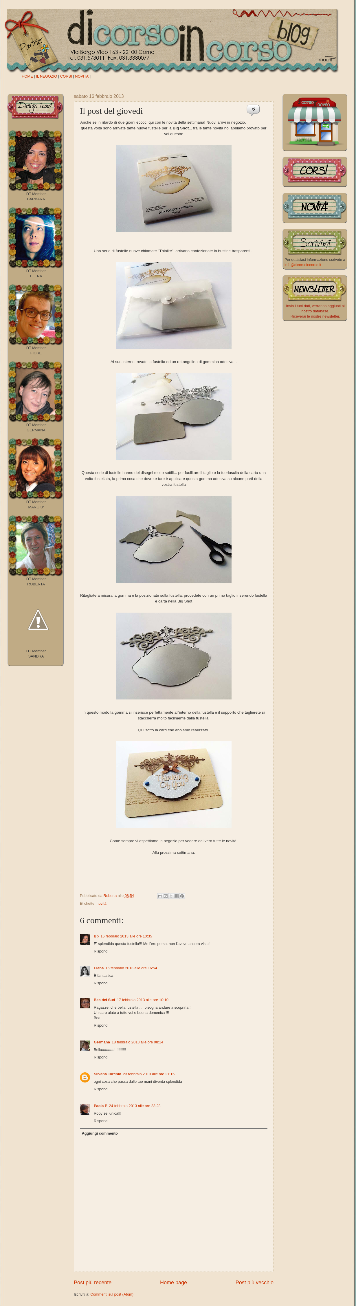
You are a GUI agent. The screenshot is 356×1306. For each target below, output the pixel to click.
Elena (99, 968)
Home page (173, 1282)
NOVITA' (82, 76)
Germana (102, 1042)
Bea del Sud (104, 1000)
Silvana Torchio (107, 1074)
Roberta (111, 895)
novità (101, 903)
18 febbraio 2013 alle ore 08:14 (137, 1042)
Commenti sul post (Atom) (111, 1294)
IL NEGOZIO (46, 76)
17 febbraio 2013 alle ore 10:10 (142, 1000)
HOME (27, 76)
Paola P (100, 1106)
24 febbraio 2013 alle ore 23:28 (135, 1106)
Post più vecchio (255, 1282)
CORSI (66, 76)
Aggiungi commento (100, 1133)
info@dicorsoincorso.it (303, 265)
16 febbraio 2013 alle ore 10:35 (126, 936)
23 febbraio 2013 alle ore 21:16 (149, 1074)
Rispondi (101, 951)
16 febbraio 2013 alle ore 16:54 (131, 968)
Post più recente (92, 1282)
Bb (96, 936)
